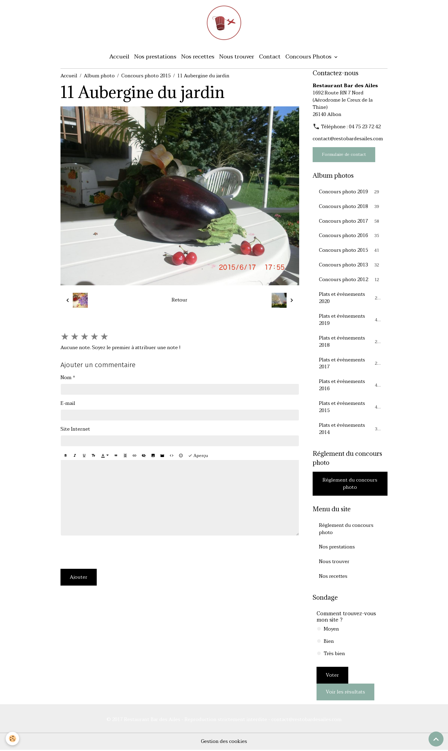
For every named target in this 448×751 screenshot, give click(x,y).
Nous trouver (236, 57)
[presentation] (106, 552)
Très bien (334, 654)
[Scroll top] (436, 739)
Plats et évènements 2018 (350, 342)
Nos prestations (155, 57)
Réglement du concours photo (350, 484)
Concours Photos (309, 57)
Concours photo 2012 (350, 280)
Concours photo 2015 (146, 76)
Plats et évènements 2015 (350, 408)
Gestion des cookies (224, 742)
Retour (180, 300)
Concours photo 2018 (350, 207)
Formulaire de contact (344, 154)
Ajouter (78, 577)
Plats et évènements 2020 (350, 298)
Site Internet (75, 429)
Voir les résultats (345, 693)
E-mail (67, 403)
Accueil (119, 57)
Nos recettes (197, 57)
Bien (329, 642)
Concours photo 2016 (350, 236)
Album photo (99, 76)
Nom (66, 377)
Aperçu (198, 455)
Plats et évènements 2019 (350, 320)
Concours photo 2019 (350, 192)
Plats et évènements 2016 (350, 386)
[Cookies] (12, 738)
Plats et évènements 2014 (350, 430)
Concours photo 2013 (350, 265)
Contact (270, 57)
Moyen (331, 630)
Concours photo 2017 (350, 221)
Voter (332, 676)
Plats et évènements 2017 (350, 364)
